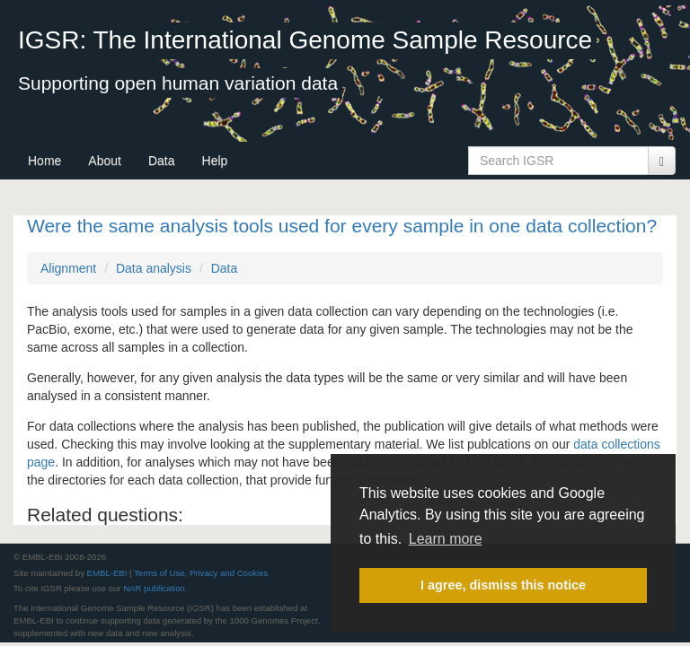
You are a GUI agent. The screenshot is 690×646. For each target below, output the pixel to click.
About (104, 160)
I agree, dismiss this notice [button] (503, 585)
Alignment (68, 268)
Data (161, 160)
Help (215, 160)
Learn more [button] (445, 538)
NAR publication (154, 588)
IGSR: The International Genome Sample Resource (305, 40)
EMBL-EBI (107, 573)
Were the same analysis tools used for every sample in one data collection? (342, 225)
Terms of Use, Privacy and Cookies (201, 573)
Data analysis (153, 268)
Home (44, 160)
